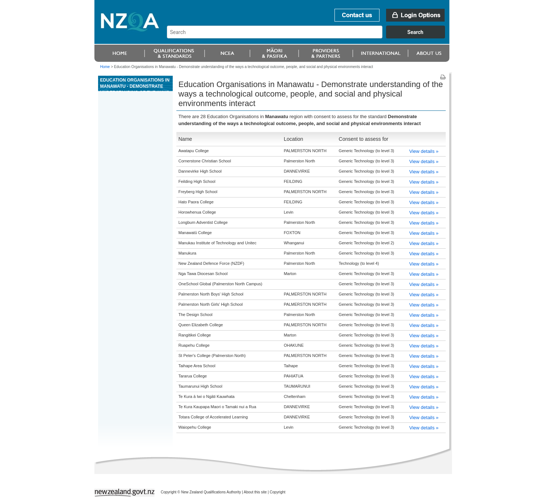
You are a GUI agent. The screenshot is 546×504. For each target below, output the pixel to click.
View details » (423, 151)
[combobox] (309, 36)
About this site (255, 492)
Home (105, 67)
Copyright (277, 492)
